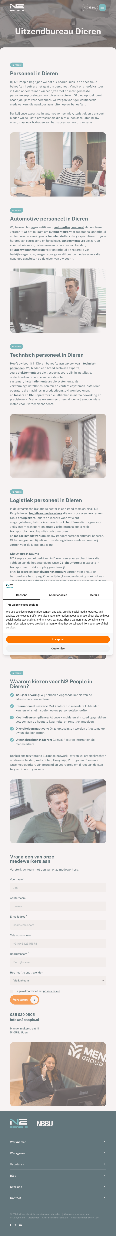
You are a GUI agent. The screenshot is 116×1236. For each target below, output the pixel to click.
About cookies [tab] (58, 595)
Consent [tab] (21, 595)
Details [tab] (94, 595)
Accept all (58, 639)
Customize (58, 648)
